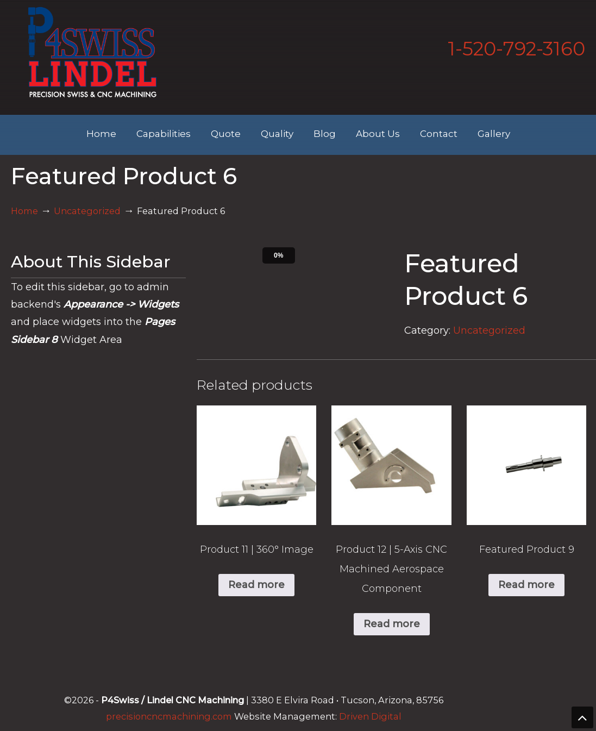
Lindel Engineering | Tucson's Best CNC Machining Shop (92, 52)
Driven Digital (370, 716)
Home (24, 210)
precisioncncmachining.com (169, 716)
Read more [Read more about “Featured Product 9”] (526, 585)
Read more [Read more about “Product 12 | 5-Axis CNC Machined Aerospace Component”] (391, 624)
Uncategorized (87, 210)
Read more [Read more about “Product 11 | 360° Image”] (256, 585)
